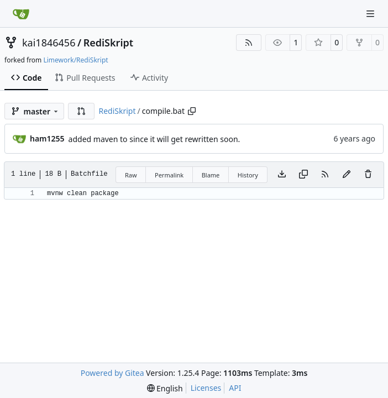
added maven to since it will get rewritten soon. (154, 139)
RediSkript (108, 42)
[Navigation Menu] (371, 13)
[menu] (165, 388)
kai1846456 (48, 42)
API (235, 388)
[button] (81, 111)
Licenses (206, 388)
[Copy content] (303, 174)
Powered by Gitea (112, 373)
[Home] (21, 14)
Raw (131, 175)
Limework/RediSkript (75, 60)
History (248, 175)
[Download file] (282, 174)
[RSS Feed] (248, 42)
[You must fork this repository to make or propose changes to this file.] (346, 174)
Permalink (169, 175)
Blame (211, 175)
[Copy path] (192, 111)
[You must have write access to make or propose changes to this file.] (368, 174)
